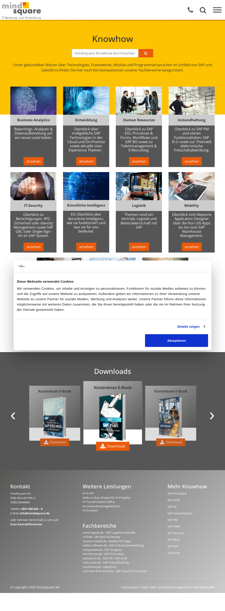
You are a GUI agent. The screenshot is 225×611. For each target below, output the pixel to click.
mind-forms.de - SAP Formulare (103, 554)
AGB (144, 587)
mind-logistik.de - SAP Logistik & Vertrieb (109, 533)
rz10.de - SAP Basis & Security (101, 537)
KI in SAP (88, 493)
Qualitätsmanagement (174, 587)
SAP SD (172, 507)
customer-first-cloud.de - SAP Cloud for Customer (115, 571)
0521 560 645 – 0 (31, 509)
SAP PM (172, 520)
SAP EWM (173, 526)
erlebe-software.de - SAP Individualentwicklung (113, 545)
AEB (153, 587)
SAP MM (172, 546)
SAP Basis (173, 540)
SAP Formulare (177, 493)
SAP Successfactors (179, 513)
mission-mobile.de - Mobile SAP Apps (107, 541)
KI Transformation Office (99, 502)
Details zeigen (188, 326)
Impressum (129, 587)
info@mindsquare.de (35, 513)
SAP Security (175, 533)
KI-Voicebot (90, 510)
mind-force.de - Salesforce (99, 567)
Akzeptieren (176, 340)
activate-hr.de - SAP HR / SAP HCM (105, 558)
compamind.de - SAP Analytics (102, 550)
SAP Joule (173, 553)
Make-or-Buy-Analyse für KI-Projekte (106, 498)
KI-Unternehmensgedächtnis (101, 506)
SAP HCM (173, 500)
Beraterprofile (204, 587)
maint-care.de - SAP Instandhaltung (106, 562)
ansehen (33, 161)
